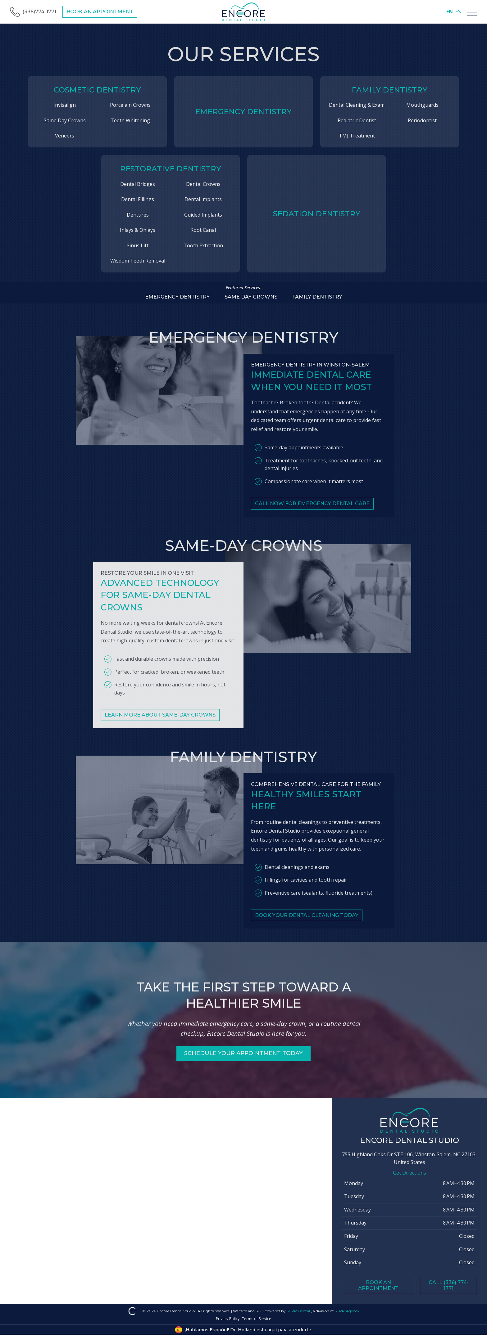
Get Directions (409, 1172)
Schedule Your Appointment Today (243, 1053)
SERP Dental (299, 1311)
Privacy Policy (227, 1319)
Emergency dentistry (177, 297)
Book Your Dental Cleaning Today (306, 925)
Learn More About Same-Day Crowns (160, 725)
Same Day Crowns (251, 297)
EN (449, 11)
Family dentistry (317, 297)
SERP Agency (347, 1311)
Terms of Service (256, 1319)
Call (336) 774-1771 (449, 1285)
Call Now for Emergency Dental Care (312, 514)
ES (458, 11)
